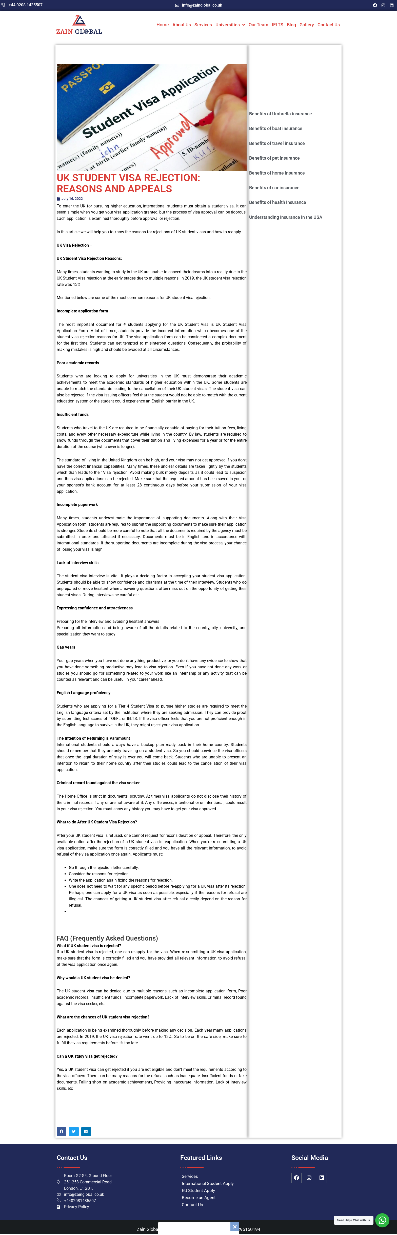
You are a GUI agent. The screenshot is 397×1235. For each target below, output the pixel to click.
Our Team (258, 24)
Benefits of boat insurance (275, 128)
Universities (230, 25)
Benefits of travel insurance (277, 143)
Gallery (307, 24)
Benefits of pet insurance (274, 158)
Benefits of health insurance (277, 202)
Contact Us (328, 24)
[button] (61, 1132)
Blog (291, 24)
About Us (181, 24)
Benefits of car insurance (274, 187)
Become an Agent (199, 1197)
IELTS (277, 24)
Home (162, 24)
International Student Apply (208, 1183)
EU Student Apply (198, 1190)
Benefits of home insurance (277, 173)
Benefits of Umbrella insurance (280, 113)
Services (203, 24)
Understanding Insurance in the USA (285, 217)
